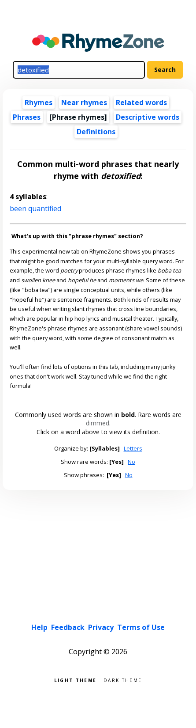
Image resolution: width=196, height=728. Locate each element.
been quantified (35, 208)
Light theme (75, 679)
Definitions (96, 131)
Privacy (101, 627)
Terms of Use (141, 627)
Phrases (27, 117)
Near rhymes (84, 102)
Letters (133, 448)
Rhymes (38, 102)
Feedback (68, 627)
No (131, 462)
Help (39, 627)
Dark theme (123, 679)
